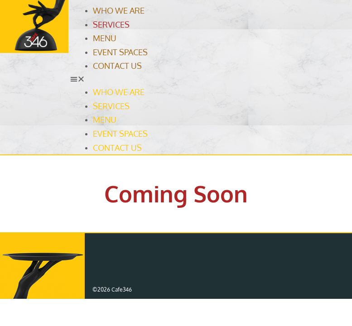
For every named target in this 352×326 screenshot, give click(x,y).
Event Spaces (120, 52)
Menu (104, 38)
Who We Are (119, 10)
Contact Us (117, 66)
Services (111, 24)
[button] (208, 79)
